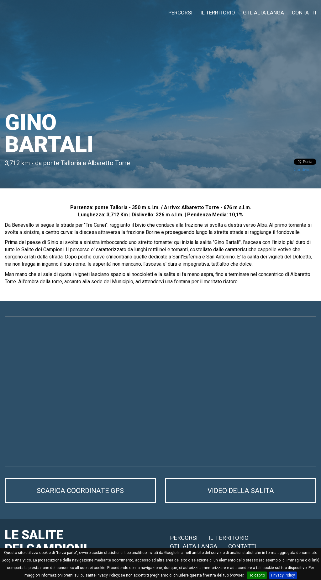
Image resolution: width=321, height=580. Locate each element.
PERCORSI (180, 12)
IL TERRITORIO (217, 12)
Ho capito (257, 575)
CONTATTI (304, 12)
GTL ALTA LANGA (263, 12)
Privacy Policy (283, 575)
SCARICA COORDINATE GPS (80, 492)
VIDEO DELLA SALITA (241, 492)
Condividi (303, 169)
